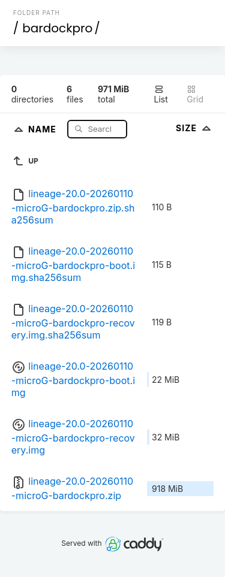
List (161, 94)
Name (43, 128)
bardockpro (57, 28)
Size (195, 128)
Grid (195, 94)
